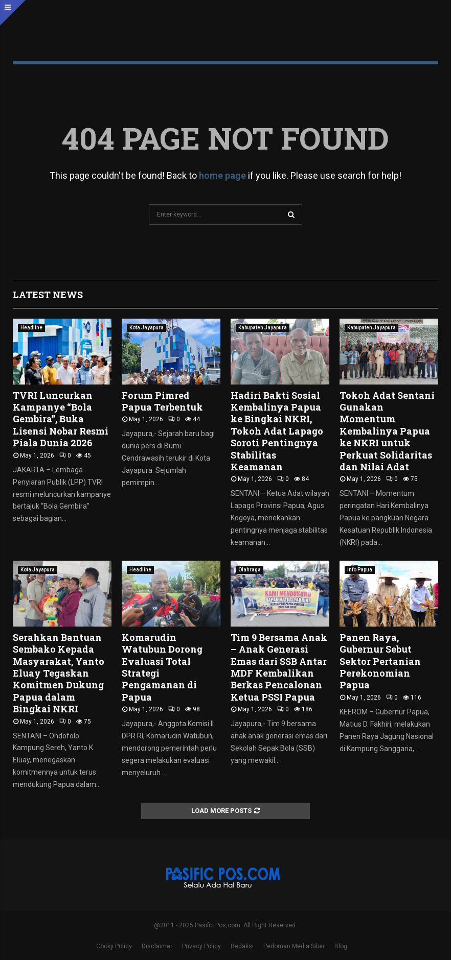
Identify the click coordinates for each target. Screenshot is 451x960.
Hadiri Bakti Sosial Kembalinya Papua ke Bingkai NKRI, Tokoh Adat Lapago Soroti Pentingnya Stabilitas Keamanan (277, 431)
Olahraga (249, 569)
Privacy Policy (201, 946)
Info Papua (359, 569)
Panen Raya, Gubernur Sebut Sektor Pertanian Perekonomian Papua (380, 661)
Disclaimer (157, 946)
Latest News (48, 295)
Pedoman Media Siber (294, 946)
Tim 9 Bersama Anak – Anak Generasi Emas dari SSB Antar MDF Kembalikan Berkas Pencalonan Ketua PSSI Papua (279, 667)
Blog (340, 946)
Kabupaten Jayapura (262, 327)
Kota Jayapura (146, 327)
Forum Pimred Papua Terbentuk (162, 401)
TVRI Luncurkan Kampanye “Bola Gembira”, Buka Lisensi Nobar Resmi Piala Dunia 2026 (60, 419)
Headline (31, 327)
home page (222, 175)
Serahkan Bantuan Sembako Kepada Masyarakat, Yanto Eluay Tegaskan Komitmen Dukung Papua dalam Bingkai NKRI (58, 673)
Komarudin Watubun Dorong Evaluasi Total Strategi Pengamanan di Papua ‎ (162, 667)
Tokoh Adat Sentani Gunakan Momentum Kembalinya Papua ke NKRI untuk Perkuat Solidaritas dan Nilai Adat (387, 431)
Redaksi (242, 946)
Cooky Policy (114, 946)
